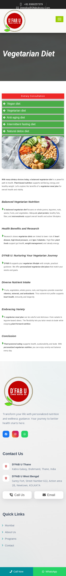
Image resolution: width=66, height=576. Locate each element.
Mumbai (8, 525)
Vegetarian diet (15, 110)
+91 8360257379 (31, 4)
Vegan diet (12, 103)
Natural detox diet (17, 131)
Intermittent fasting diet (20, 124)
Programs (9, 538)
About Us (9, 532)
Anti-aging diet (15, 117)
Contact (8, 545)
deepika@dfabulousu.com (33, 7)
